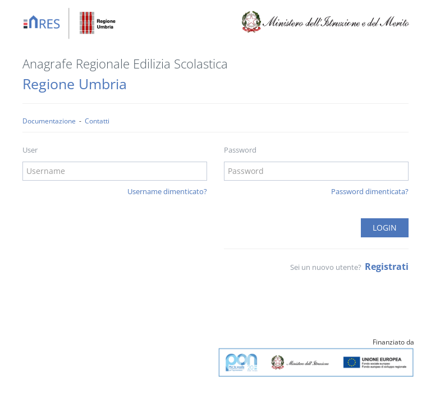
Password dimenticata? (370, 191)
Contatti (97, 120)
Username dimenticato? (167, 191)
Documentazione (49, 120)
